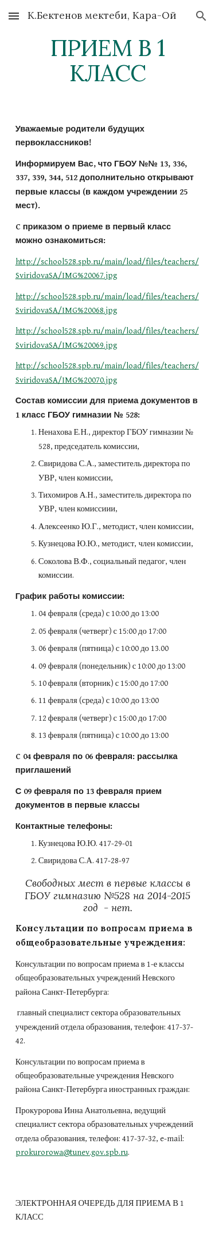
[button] (14, 15)
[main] (108, 60)
